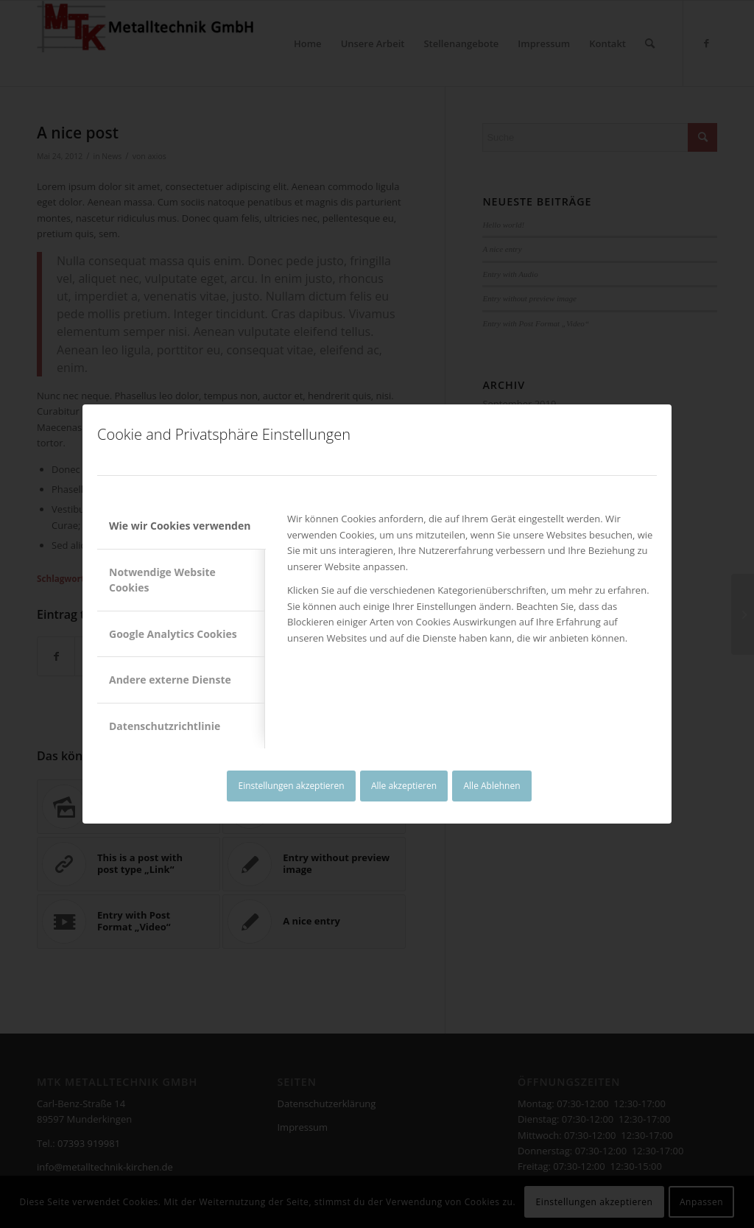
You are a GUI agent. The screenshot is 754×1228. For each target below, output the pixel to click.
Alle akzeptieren (404, 785)
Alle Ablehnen (492, 785)
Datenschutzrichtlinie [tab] (164, 726)
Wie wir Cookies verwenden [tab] (179, 526)
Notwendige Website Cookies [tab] (162, 579)
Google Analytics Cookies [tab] (173, 634)
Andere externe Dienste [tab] (170, 680)
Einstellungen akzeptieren (291, 785)
